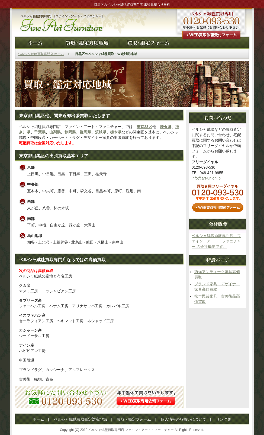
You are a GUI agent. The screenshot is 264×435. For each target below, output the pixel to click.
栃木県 (115, 132)
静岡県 (70, 132)
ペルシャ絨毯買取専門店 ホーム (41, 54)
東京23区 (144, 126)
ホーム (38, 419)
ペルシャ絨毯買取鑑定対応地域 (80, 419)
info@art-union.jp (206, 178)
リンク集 (223, 419)
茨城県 (100, 132)
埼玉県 (165, 126)
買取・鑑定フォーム (134, 419)
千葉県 (40, 132)
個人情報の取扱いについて (183, 419)
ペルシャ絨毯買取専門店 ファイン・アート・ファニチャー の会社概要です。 (216, 241)
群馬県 (85, 132)
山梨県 (55, 132)
